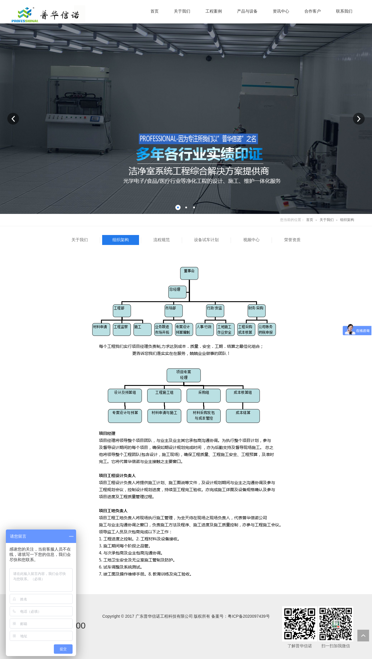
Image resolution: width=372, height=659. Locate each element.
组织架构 (347, 220)
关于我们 (327, 220)
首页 (309, 220)
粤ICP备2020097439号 (249, 616)
